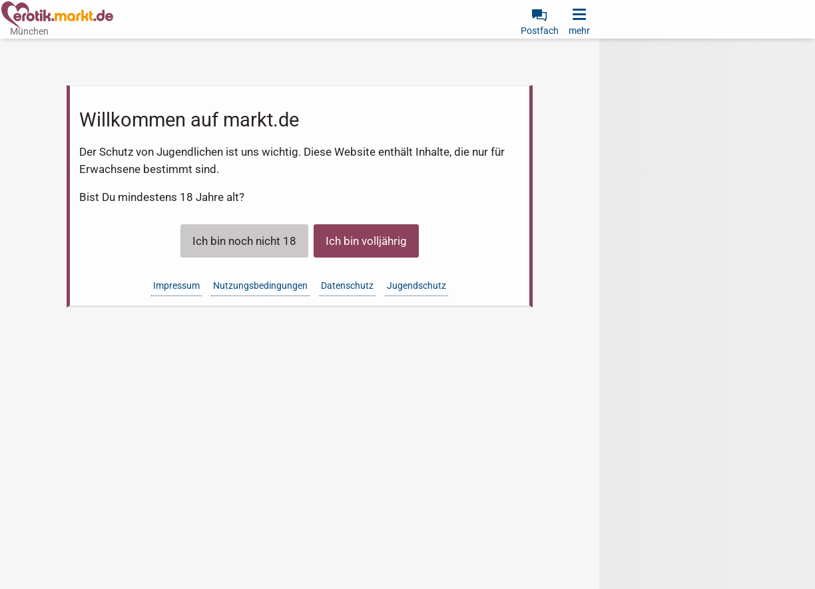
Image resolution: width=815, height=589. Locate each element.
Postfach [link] (540, 30)
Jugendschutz (416, 285)
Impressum (176, 285)
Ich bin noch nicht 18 (244, 241)
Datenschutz (347, 285)
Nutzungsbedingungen (260, 285)
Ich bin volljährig (366, 241)
